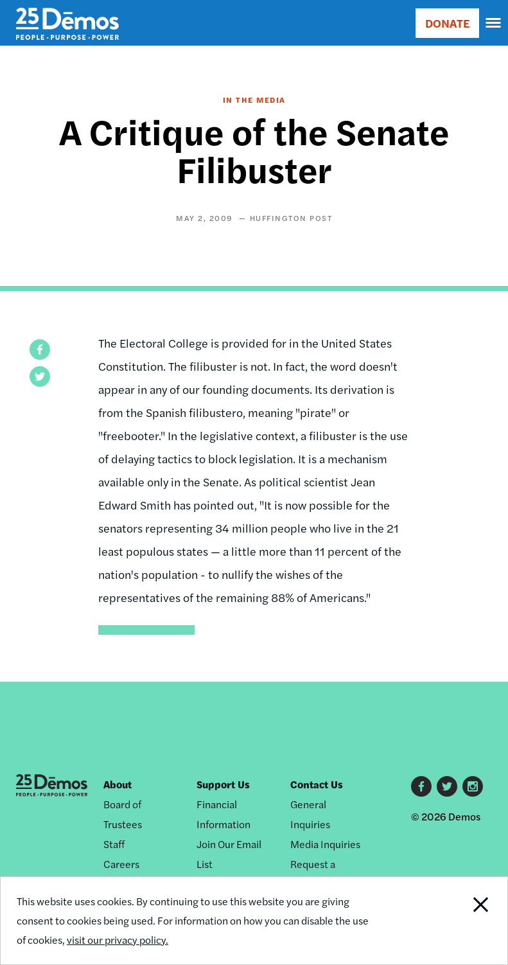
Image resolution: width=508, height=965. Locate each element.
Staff (114, 844)
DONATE (447, 23)
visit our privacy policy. (117, 939)
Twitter (447, 786)
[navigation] (494, 23)
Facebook (421, 786)
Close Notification (458, 920)
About (117, 784)
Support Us (223, 784)
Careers (121, 863)
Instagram (472, 786)
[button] (40, 349)
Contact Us (316, 784)
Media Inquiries (325, 844)
